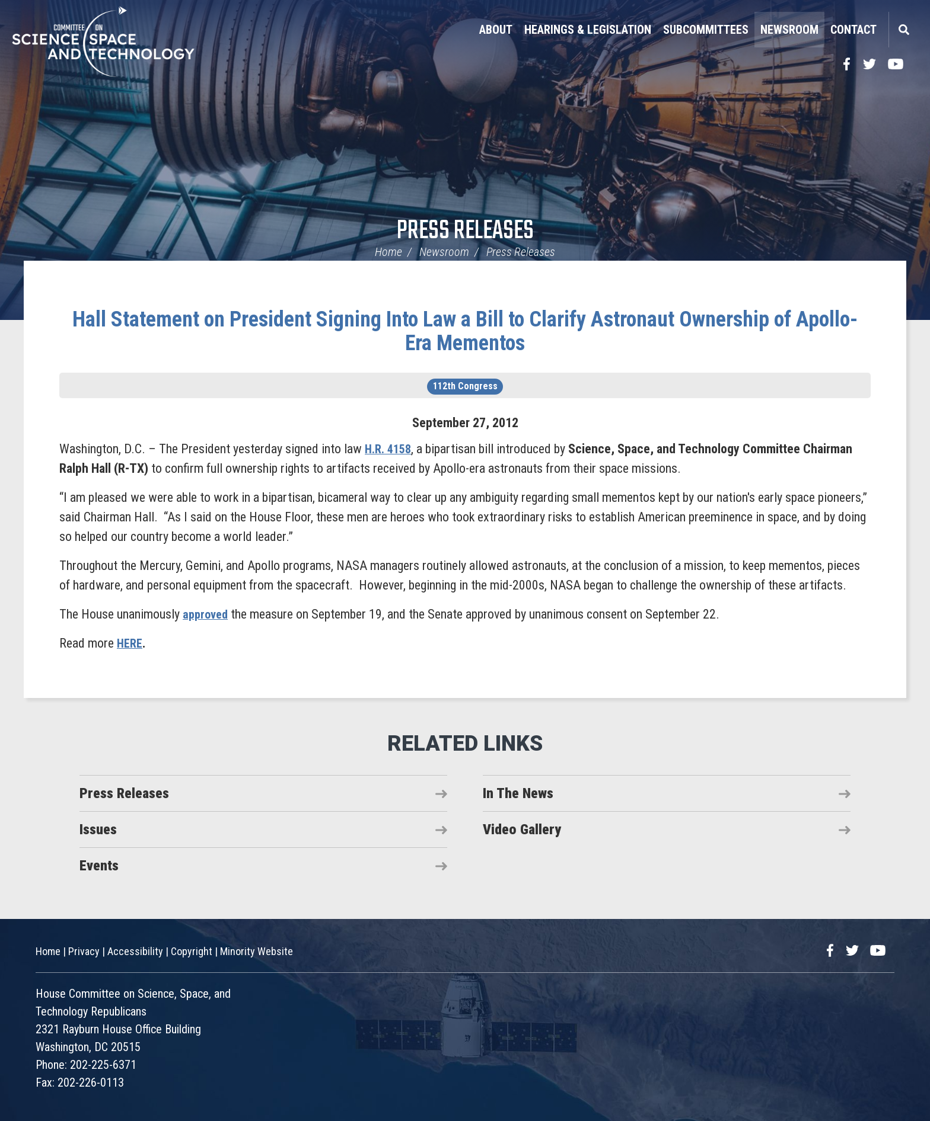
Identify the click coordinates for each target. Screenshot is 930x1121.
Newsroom (789, 30)
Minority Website (256, 951)
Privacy (84, 951)
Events (99, 865)
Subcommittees (706, 30)
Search (903, 29)
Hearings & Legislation (587, 30)
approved (207, 614)
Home (388, 252)
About (495, 30)
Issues (98, 829)
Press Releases (465, 231)
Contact (853, 30)
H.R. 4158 (390, 448)
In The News (518, 793)
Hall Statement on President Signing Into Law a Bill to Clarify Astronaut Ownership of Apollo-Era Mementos (465, 331)
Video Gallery (522, 829)
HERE (131, 643)
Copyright (191, 951)
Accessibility (135, 951)
